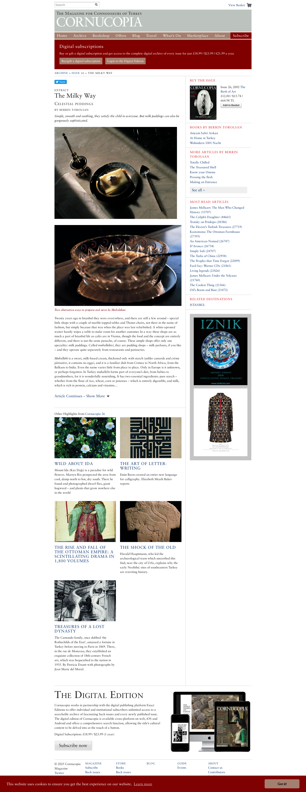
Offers (121, 35)
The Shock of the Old (148, 547)
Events (181, 767)
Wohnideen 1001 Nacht (205, 143)
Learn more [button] (143, 784)
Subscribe (241, 35)
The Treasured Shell (203, 167)
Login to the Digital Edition (125, 61)
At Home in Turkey (202, 138)
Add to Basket (231, 105)
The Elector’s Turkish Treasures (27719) (216, 227)
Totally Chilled (199, 162)
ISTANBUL (197, 305)
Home (62, 35)
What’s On (172, 35)
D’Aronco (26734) (202, 246)
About (219, 35)
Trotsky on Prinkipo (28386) (208, 222)
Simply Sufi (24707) (203, 251)
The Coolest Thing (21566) (208, 285)
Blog (136, 35)
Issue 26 (78, 73)
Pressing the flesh (201, 177)
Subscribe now (73, 745)
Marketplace (198, 35)
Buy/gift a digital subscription (80, 61)
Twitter (59, 773)
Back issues (92, 772)
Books (120, 767)
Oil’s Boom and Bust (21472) (209, 290)
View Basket (236, 5)
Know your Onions (202, 172)
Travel (151, 35)
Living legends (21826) (205, 270)
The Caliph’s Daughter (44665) (210, 217)
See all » (198, 190)
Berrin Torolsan (225, 127)
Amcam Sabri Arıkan (204, 133)
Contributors (216, 772)
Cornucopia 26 (95, 413)
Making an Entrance (203, 182)
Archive (79, 35)
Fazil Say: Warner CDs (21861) (210, 265)
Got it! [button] (282, 784)
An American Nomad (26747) (209, 241)
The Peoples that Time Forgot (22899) (215, 260)
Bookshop (101, 35)
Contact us (215, 767)
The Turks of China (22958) (208, 256)
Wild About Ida (73, 463)
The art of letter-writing (143, 466)
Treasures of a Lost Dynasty (79, 629)
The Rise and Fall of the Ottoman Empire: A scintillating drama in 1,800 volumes (84, 554)
